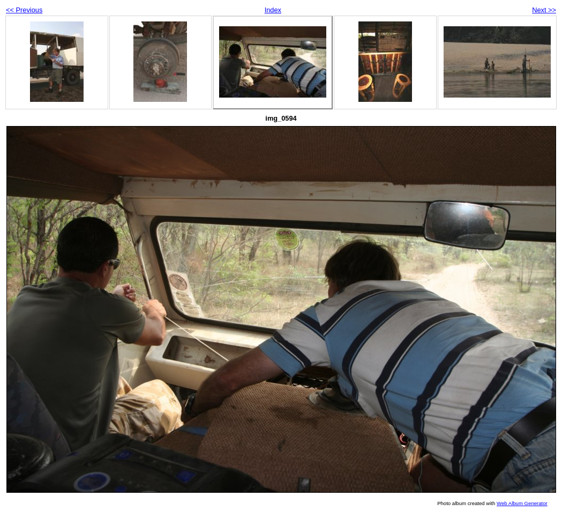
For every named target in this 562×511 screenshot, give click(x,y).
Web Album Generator (522, 503)
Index (273, 10)
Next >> (544, 10)
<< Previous (24, 10)
